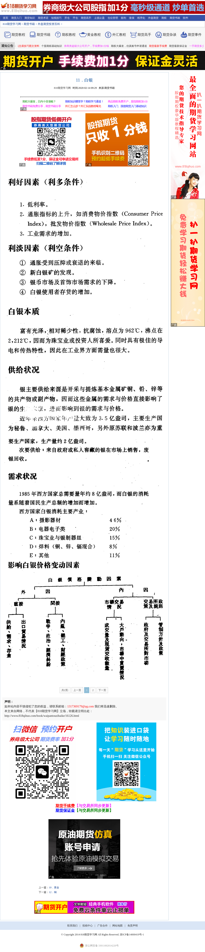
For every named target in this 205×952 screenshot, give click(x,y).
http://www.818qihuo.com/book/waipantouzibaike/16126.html (41, 715)
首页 (5, 17)
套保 (131, 17)
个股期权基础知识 (53, 45)
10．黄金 (54, 887)
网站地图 (117, 925)
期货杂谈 (169, 34)
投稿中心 (87, 925)
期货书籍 (175, 17)
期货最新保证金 (180, 45)
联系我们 (72, 925)
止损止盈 (99, 17)
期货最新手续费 (160, 45)
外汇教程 (119, 34)
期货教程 (18, 34)
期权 (164, 17)
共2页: (65, 690)
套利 (123, 17)
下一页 (102, 690)
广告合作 (102, 925)
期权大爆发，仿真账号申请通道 (131, 45)
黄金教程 (94, 34)
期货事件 (195, 34)
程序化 (141, 17)
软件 (185, 17)
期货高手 (86, 17)
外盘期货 (153, 17)
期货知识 (30, 17)
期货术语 (43, 17)
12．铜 (53, 892)
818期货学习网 (12, 24)
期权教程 (69, 34)
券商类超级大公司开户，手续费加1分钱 (88, 45)
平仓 (75, 17)
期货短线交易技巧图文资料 (25, 45)
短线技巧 (56, 17)
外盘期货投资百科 (49, 24)
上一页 (77, 690)
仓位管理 (113, 17)
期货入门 (16, 17)
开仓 (67, 17)
